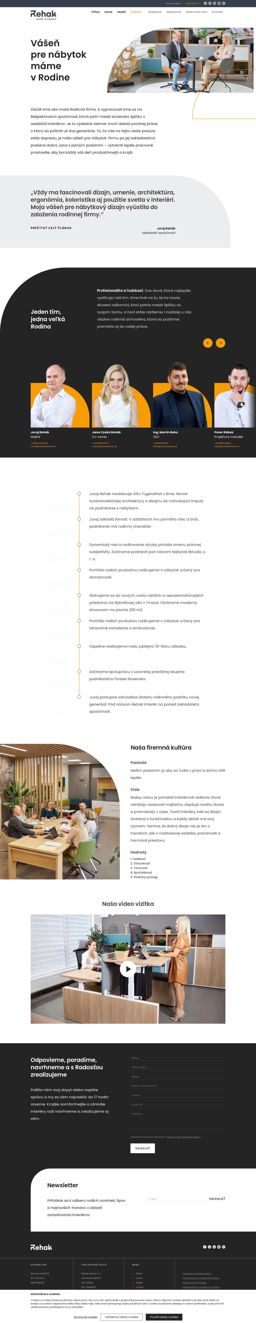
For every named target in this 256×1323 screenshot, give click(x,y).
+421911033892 (160, 443)
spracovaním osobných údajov (183, 1137)
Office (95, 12)
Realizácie (155, 12)
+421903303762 (100, 443)
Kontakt (217, 12)
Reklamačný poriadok (194, 1282)
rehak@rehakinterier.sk (43, 446)
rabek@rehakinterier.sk (226, 446)
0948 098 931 (192, 3)
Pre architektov (173, 3)
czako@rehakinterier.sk (104, 446)
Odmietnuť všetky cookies (121, 1317)
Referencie (174, 12)
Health (121, 12)
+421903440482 (39, 443)
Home (108, 12)
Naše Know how (196, 12)
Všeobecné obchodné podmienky (201, 1278)
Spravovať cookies (85, 1317)
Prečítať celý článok (51, 228)
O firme (137, 12)
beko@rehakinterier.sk (165, 446)
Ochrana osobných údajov (197, 1273)
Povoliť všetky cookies (164, 1317)
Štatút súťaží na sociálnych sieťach (201, 1287)
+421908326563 (222, 443)
